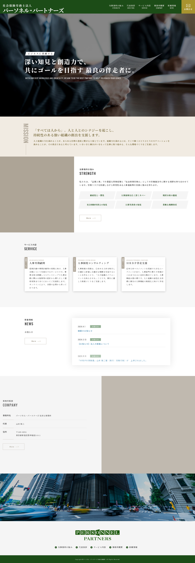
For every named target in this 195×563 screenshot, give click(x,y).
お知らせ (111, 342)
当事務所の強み (65, 547)
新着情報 (172, 6)
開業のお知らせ (100, 346)
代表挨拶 (83, 547)
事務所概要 (117, 547)
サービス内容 (100, 547)
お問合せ (188, 9)
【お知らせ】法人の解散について (109, 359)
